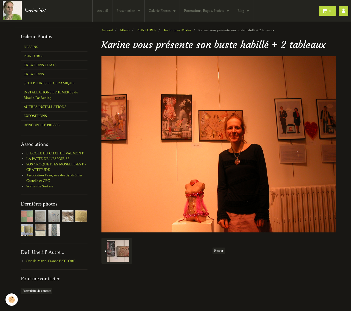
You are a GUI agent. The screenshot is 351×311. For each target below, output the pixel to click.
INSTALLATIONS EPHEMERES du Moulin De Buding (51, 95)
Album (125, 30)
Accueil (102, 10)
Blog (241, 10)
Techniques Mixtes (177, 30)
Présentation (126, 10)
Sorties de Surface (39, 186)
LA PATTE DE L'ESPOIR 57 (47, 158)
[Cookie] (11, 299)
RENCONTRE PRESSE (42, 125)
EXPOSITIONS (35, 115)
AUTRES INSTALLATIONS (45, 106)
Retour (218, 251)
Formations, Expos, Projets (204, 10)
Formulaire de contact (36, 291)
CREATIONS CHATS (40, 65)
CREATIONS (34, 74)
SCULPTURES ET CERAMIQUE (49, 83)
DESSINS (31, 47)
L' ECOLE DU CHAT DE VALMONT (55, 153)
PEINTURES (146, 30)
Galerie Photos (160, 10)
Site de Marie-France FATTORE (50, 261)
